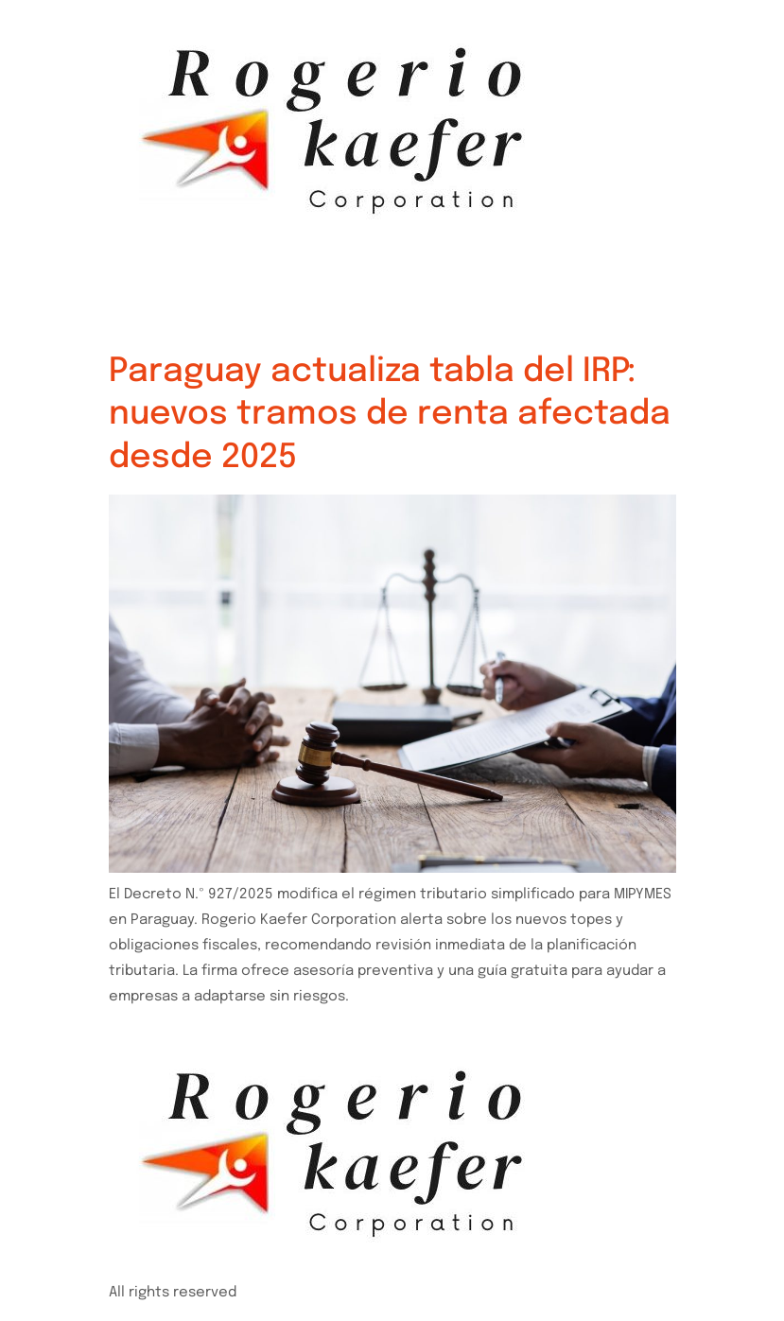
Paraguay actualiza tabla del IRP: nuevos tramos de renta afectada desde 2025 (390, 415)
